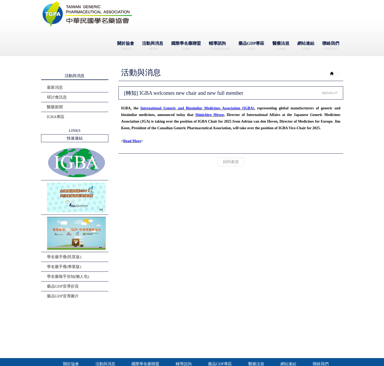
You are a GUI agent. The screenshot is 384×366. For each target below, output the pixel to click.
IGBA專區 (56, 117)
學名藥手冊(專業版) (64, 267)
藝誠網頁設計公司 (277, 355)
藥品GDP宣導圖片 (63, 296)
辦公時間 (151, 332)
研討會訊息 (57, 97)
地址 (251, 332)
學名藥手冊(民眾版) (64, 257)
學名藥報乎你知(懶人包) (68, 276)
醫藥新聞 (55, 107)
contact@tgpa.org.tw (176, 343)
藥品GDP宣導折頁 (63, 286)
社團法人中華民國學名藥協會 (87, 14)
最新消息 (55, 87)
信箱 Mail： (167, 343)
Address (253, 338)
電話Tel (150, 338)
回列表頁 (231, 162)
